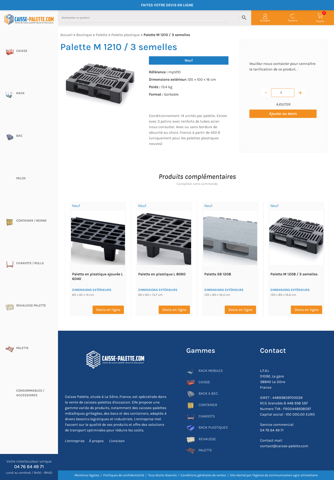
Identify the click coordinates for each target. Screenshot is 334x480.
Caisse (21, 51)
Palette (22, 348)
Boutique (84, 35)
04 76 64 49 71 (29, 466)
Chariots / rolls (30, 263)
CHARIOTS (207, 416)
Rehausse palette (31, 305)
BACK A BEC (208, 393)
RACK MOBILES (211, 370)
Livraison (116, 441)
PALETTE (205, 450)
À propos (96, 441)
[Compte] (265, 16)
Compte (265, 20)
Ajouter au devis (283, 113)
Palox (21, 178)
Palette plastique (125, 35)
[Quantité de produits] (282, 92)
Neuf (189, 60)
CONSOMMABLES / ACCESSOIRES (30, 393)
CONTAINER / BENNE (31, 221)
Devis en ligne (108, 309)
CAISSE (204, 382)
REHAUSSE (207, 439)
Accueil (66, 35)
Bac (19, 136)
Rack (20, 93)
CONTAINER (208, 405)
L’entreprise (74, 441)
